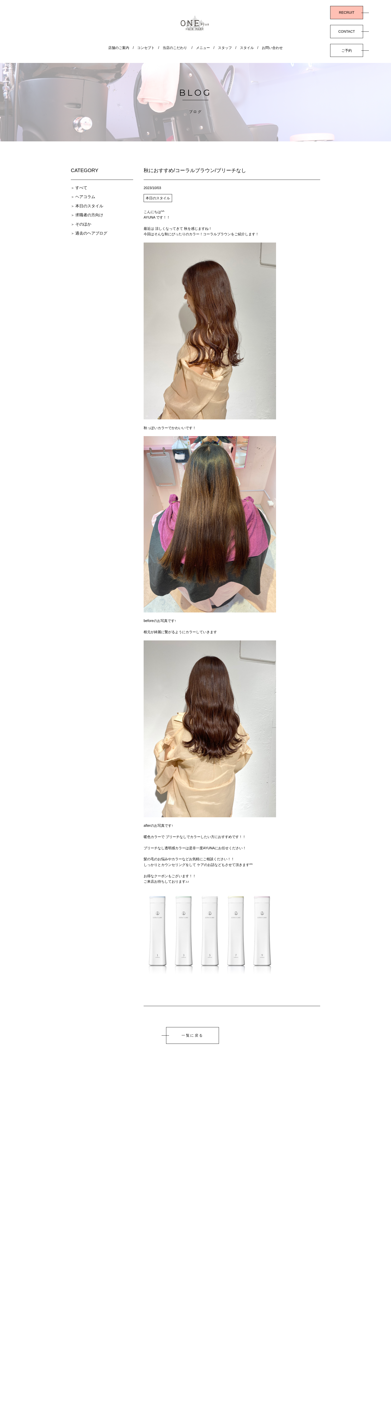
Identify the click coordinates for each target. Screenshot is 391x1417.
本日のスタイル (89, 206)
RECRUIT (346, 12)
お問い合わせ (272, 48)
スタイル (247, 48)
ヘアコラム (85, 197)
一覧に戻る (192, 1035)
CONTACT (346, 31)
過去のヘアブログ (91, 233)
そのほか (83, 224)
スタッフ (225, 48)
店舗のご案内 (118, 48)
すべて (81, 188)
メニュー (203, 48)
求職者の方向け (89, 215)
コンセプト (146, 48)
